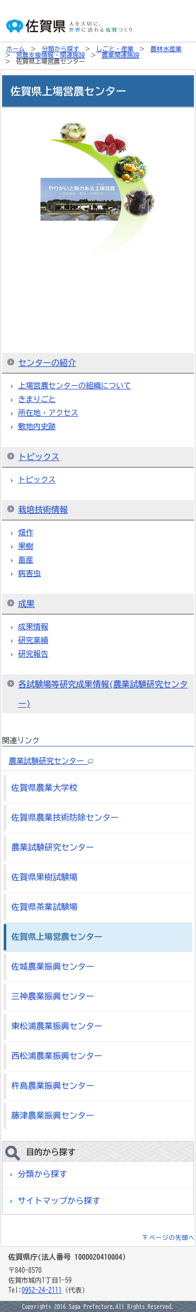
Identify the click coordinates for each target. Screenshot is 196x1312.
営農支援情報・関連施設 (50, 55)
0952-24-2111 (41, 1290)
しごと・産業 (115, 48)
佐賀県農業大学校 (44, 788)
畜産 (25, 559)
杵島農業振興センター (52, 1085)
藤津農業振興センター (52, 1115)
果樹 (25, 546)
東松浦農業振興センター (56, 1026)
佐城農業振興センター (52, 966)
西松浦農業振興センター (56, 1056)
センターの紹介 (47, 363)
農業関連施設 (121, 55)
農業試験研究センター (51, 761)
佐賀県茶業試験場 (44, 907)
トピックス (39, 457)
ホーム (15, 48)
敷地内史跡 (37, 426)
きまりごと (37, 399)
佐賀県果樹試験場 (44, 877)
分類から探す (60, 48)
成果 (26, 604)
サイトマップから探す (59, 1200)
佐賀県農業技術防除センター (65, 817)
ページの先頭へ (172, 1237)
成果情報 (33, 626)
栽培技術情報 (43, 509)
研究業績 (33, 640)
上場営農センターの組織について (74, 385)
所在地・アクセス (48, 413)
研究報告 (33, 654)
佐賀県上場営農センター (56, 937)
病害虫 (29, 573)
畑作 (25, 532)
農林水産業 (166, 48)
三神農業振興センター (52, 996)
